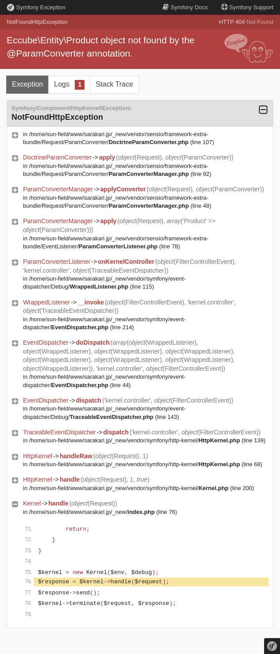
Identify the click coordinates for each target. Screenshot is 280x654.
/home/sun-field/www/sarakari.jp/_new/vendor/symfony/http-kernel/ (134, 440)
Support (247, 7)
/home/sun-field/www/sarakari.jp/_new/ (92, 512)
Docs (184, 7)
